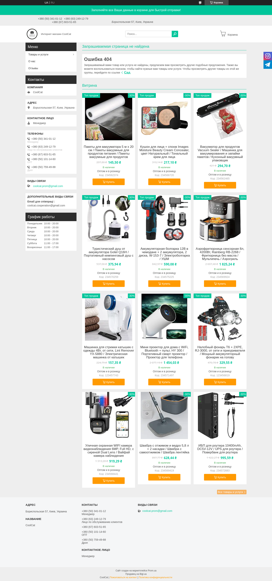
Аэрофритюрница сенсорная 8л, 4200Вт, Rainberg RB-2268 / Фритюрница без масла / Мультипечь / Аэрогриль (220, 254)
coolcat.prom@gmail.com (48, 186)
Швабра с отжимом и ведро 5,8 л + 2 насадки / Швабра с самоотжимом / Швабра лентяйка (164, 449)
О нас (31, 61)
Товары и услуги (38, 54)
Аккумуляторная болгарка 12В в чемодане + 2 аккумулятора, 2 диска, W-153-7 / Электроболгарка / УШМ (164, 254)
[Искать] (175, 34)
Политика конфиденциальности (155, 577)
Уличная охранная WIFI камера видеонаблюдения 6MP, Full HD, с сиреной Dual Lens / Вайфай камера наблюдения (108, 451)
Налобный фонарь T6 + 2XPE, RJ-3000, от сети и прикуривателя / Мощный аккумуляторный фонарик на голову (220, 352)
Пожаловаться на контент (123, 577)
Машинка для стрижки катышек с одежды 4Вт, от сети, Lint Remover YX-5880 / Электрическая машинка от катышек (108, 352)
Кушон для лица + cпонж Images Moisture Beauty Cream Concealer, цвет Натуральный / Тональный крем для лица (164, 152)
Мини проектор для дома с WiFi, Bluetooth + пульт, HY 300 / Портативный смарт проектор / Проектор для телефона (164, 352)
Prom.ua (152, 570)
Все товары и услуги (230, 492)
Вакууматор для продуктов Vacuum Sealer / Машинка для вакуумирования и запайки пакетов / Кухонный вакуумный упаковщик (220, 153)
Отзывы (33, 68)
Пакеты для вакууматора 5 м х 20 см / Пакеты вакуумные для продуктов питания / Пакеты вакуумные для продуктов (109, 152)
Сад (127, 72)
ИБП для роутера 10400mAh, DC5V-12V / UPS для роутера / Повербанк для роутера (220, 449)
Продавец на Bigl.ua (136, 574)
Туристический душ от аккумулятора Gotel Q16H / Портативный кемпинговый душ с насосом (108, 254)
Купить (110, 181)
